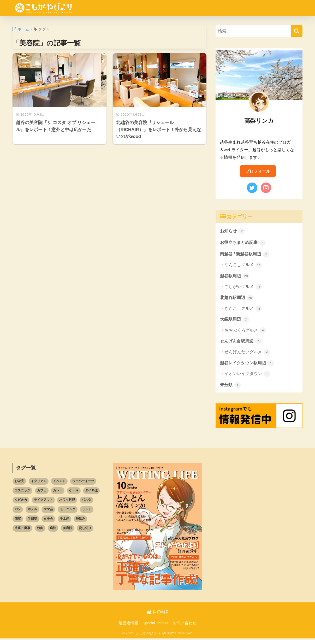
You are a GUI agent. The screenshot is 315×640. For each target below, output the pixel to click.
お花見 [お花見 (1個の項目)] (19, 482)
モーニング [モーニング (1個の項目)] (67, 511)
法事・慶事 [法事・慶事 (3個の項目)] (22, 529)
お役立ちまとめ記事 (244, 243)
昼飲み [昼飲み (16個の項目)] (80, 520)
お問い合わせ (184, 625)
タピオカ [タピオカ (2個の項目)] (21, 501)
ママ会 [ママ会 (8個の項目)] (48, 511)
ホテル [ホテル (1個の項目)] (32, 511)
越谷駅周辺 (235, 276)
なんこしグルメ (243, 266)
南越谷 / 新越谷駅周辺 (246, 254)
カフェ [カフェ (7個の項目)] (41, 492)
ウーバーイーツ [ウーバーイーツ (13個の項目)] (83, 482)
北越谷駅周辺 (237, 298)
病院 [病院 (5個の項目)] (53, 529)
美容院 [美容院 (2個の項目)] (67, 529)
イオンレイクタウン (247, 375)
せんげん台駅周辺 (242, 342)
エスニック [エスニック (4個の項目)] (22, 492)
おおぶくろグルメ (245, 331)
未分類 (231, 386)
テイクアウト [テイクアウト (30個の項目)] (43, 501)
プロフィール (258, 170)
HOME (157, 613)
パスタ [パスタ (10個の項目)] (86, 501)
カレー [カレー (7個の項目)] (57, 492)
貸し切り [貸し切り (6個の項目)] (85, 529)
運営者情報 (128, 625)
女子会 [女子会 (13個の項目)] (48, 520)
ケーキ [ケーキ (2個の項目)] (74, 492)
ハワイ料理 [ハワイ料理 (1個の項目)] (67, 501)
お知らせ (233, 231)
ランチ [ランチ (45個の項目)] (86, 511)
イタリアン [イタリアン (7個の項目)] (38, 482)
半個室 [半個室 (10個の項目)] (32, 520)
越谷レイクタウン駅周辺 (248, 364)
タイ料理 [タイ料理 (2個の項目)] (91, 492)
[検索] (296, 31)
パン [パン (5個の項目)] (18, 511)
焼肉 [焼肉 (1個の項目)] (40, 529)
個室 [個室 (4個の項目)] (18, 520)
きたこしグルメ (243, 310)
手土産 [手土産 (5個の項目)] (64, 520)
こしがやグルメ (243, 288)
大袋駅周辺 (235, 320)
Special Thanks (156, 625)
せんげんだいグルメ (247, 353)
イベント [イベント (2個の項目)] (59, 482)
